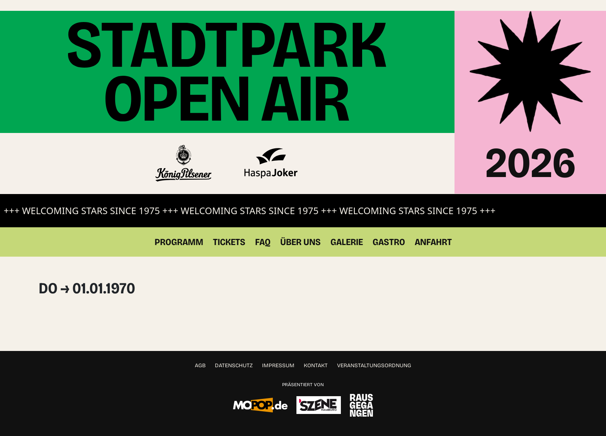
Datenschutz (234, 354)
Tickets (229, 231)
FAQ (263, 231)
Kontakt (316, 354)
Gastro (389, 231)
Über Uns (300, 231)
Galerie (346, 231)
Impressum (278, 354)
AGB (200, 354)
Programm (179, 231)
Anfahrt (433, 231)
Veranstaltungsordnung (374, 354)
